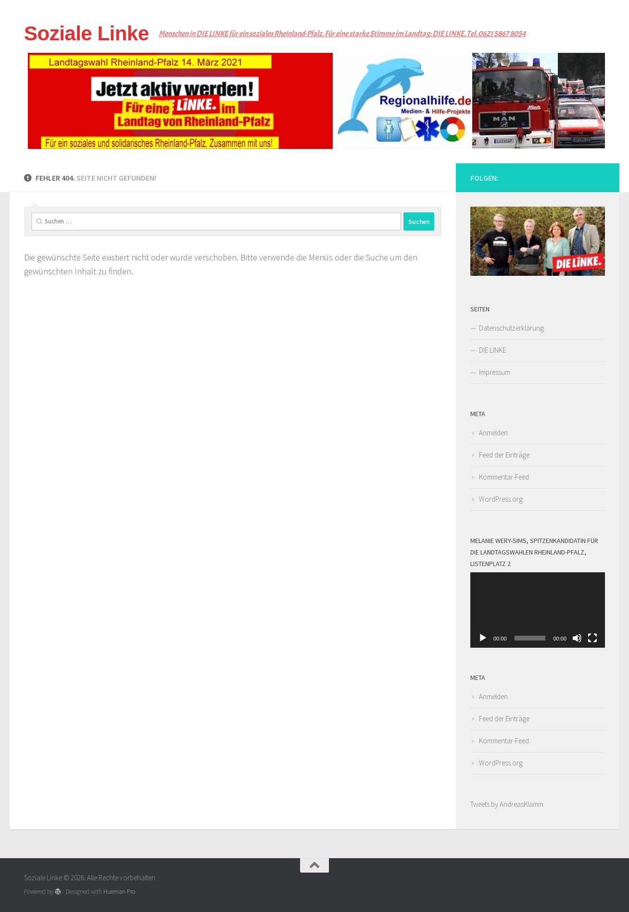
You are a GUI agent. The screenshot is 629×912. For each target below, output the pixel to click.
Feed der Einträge (504, 454)
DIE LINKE (492, 350)
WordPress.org (501, 499)
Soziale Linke (86, 33)
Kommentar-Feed (504, 476)
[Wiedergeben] (483, 638)
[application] (537, 610)
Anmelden (493, 432)
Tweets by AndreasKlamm (506, 804)
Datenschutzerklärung (511, 328)
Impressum (494, 372)
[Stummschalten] (577, 638)
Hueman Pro (119, 891)
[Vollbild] (592, 638)
